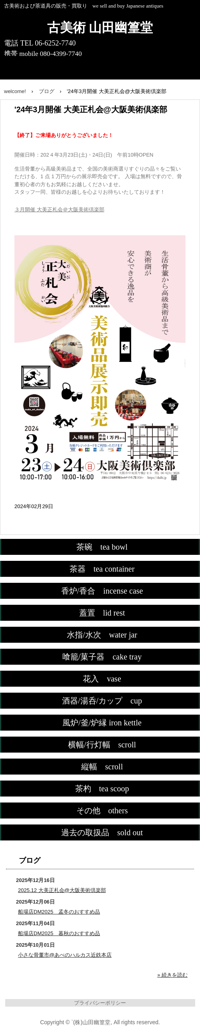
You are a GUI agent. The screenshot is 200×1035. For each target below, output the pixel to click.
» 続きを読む (172, 975)
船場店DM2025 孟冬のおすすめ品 (59, 912)
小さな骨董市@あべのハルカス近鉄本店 (65, 955)
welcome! (15, 91)
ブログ (46, 91)
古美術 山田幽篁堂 (100, 27)
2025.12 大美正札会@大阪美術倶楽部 (62, 890)
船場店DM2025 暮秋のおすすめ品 (59, 933)
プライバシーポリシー (100, 1003)
